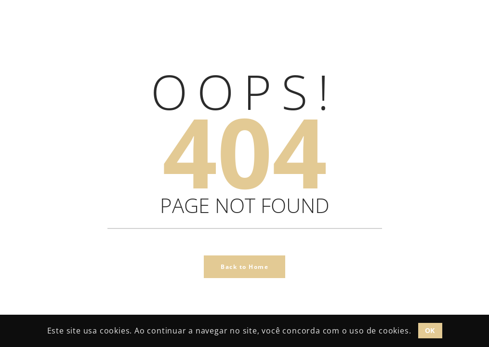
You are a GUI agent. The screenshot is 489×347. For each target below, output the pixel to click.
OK (430, 330)
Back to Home (244, 267)
